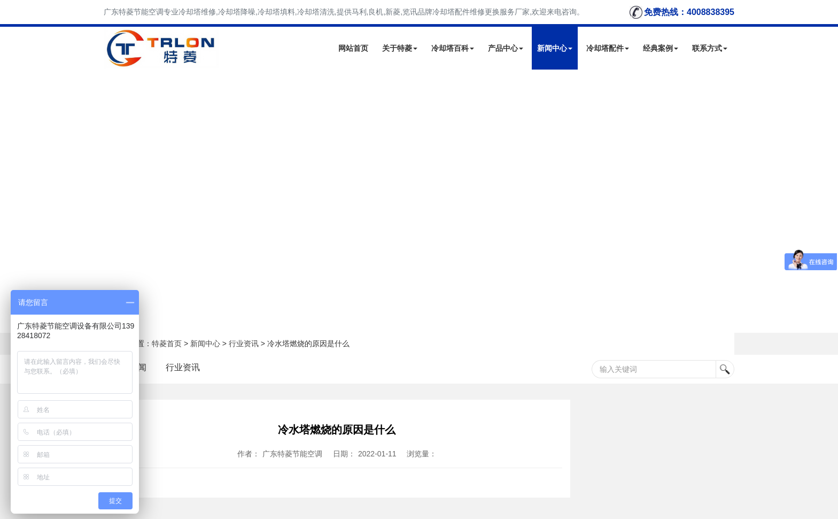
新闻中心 (554, 48)
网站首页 (353, 48)
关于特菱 (399, 48)
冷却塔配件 (607, 48)
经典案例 (660, 48)
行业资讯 (244, 343)
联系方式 (709, 48)
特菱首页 (167, 343)
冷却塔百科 (452, 48)
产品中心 (505, 48)
